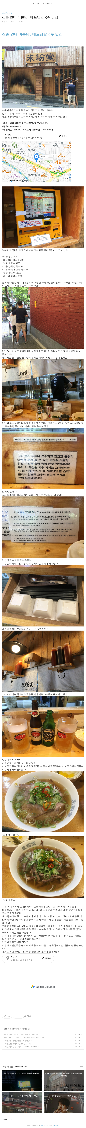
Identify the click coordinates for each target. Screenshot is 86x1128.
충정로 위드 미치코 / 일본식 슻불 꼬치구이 (19, 1034)
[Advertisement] (43, 986)
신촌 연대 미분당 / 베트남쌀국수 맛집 (32, 34)
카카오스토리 (43, 1056)
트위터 (49, 1056)
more (82, 1067)
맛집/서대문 (7, 13)
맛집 (5, 1029)
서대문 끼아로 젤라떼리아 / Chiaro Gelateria (20, 1047)
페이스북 (36, 1056)
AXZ (42, 1125)
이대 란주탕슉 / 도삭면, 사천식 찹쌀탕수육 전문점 (22, 1038)
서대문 (11, 1029)
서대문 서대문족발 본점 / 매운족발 (17, 1041)
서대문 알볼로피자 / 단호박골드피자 (17, 1044)
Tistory (56, 1125)
